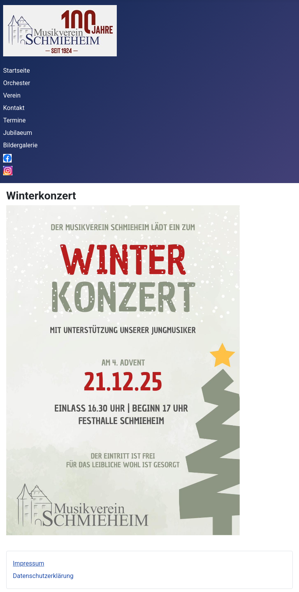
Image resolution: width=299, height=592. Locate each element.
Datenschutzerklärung (43, 576)
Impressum (28, 563)
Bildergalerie (20, 145)
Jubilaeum (17, 132)
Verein (12, 95)
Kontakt (14, 108)
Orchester (16, 83)
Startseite (16, 70)
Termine (14, 120)
